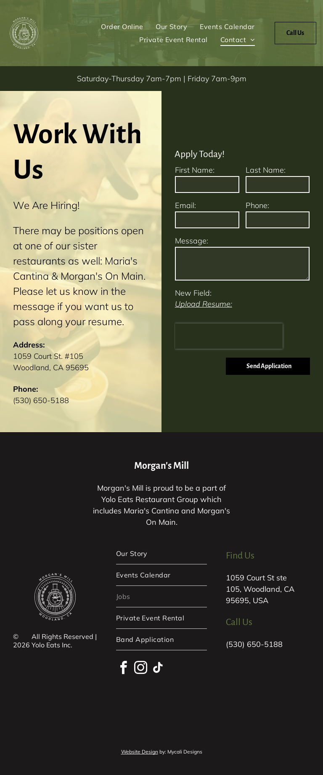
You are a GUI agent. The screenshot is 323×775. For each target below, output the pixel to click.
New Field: (193, 293)
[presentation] (229, 336)
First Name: (194, 170)
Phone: (257, 205)
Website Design (139, 751)
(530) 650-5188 (41, 400)
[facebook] (123, 669)
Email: (185, 205)
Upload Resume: (203, 304)
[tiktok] (158, 669)
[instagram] (140, 669)
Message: (191, 241)
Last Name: (266, 170)
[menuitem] (122, 26)
